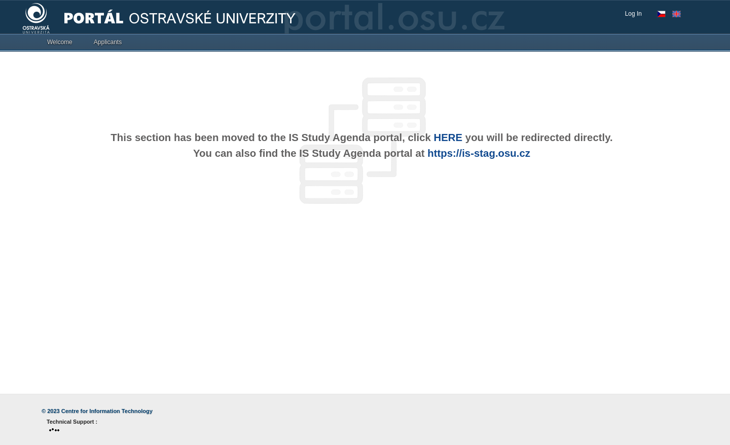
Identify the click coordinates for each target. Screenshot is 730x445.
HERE (448, 137)
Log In (633, 13)
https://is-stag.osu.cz (478, 153)
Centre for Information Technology (107, 411)
